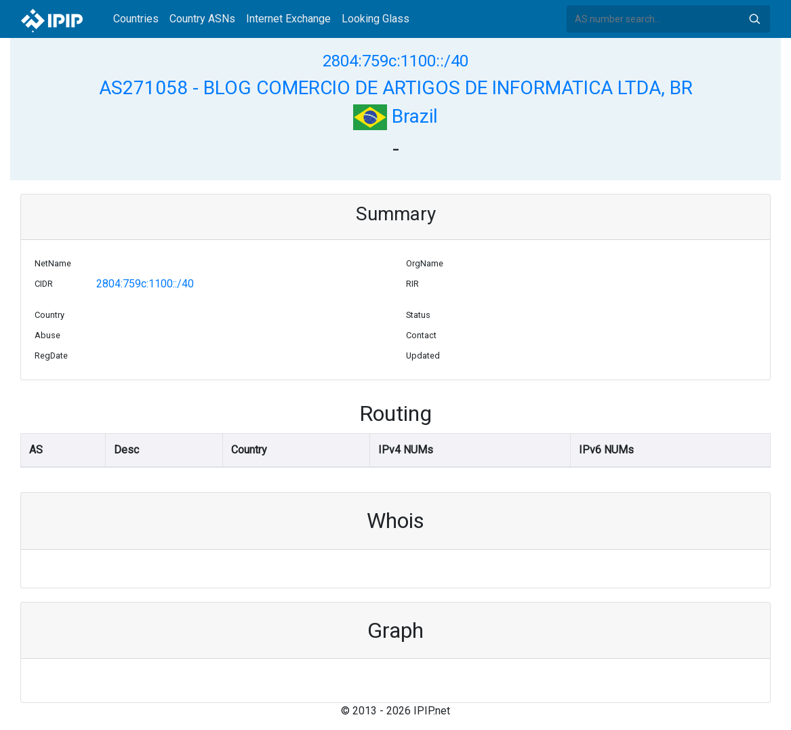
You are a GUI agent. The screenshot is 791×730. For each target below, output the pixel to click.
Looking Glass (375, 18)
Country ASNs (202, 18)
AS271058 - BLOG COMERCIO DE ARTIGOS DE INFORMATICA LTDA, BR (396, 88)
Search (754, 19)
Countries (136, 18)
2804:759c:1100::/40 (395, 61)
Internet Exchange (288, 18)
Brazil (395, 116)
